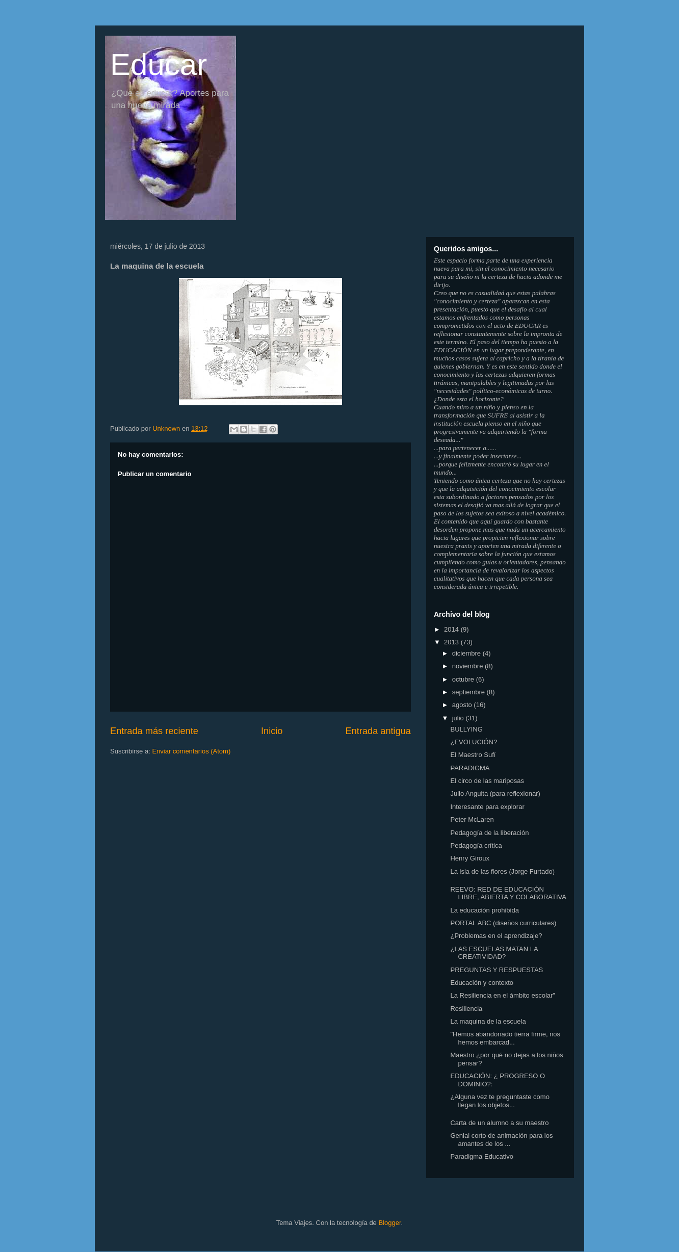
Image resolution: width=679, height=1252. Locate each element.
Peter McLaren (471, 819)
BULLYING (466, 729)
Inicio (271, 731)
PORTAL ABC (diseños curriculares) (503, 923)
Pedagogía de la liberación (489, 833)
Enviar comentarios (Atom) (191, 751)
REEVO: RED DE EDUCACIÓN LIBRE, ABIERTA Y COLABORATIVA (508, 893)
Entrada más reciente (154, 731)
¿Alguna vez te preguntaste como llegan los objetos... (499, 1101)
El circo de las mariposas (487, 781)
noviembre (468, 666)
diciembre (467, 653)
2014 (452, 629)
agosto (463, 705)
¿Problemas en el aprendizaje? (496, 936)
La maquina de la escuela (488, 1021)
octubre (464, 679)
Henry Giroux (469, 858)
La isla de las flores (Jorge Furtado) (502, 871)
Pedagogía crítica (476, 845)
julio (459, 718)
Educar (158, 64)
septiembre (469, 692)
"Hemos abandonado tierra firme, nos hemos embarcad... (505, 1038)
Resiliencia (466, 1008)
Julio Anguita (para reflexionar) (495, 793)
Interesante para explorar (487, 807)
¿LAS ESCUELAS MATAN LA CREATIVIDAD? (493, 953)
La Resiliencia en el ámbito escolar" (502, 995)
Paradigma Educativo (481, 1156)
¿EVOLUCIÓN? (473, 742)
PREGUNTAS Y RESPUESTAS (496, 970)
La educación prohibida (484, 910)
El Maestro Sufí (472, 755)
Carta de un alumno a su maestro (499, 1123)
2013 (452, 642)
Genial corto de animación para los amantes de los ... (501, 1139)
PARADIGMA (469, 768)
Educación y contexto (481, 982)
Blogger (389, 1223)
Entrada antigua (378, 731)
